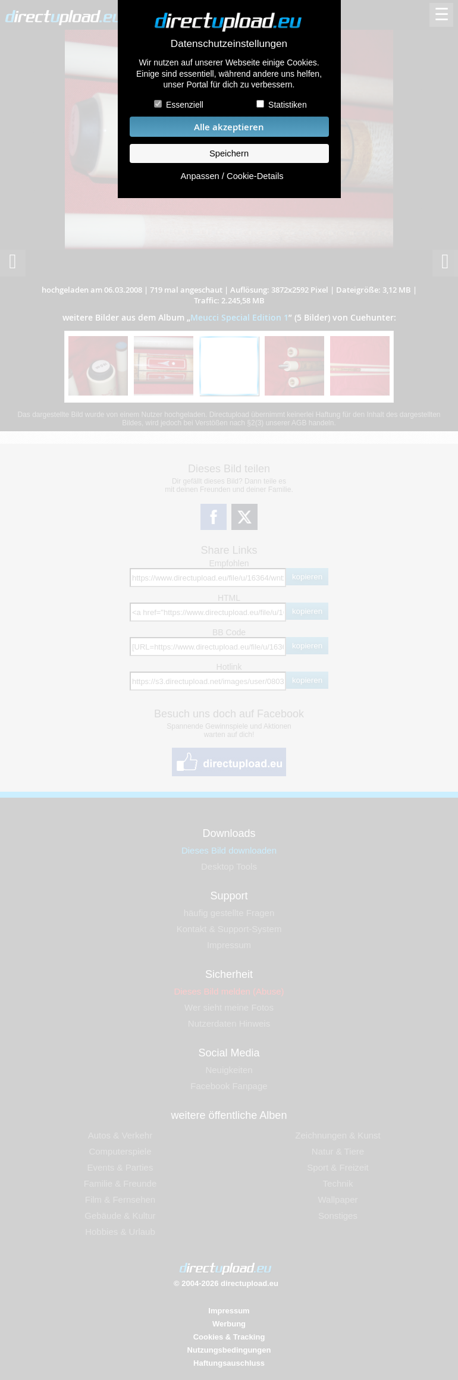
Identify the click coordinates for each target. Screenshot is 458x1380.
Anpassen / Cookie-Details (231, 176)
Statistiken (287, 104)
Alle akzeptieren (229, 127)
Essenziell (184, 104)
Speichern (229, 153)
